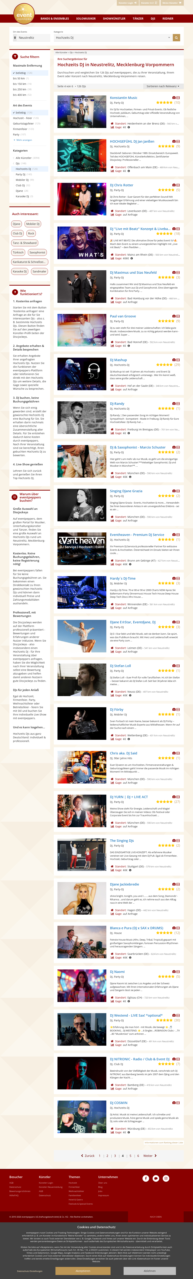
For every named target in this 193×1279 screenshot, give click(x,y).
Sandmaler (39, 271)
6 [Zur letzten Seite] (138, 1154)
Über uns (102, 1182)
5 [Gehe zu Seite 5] (131, 1154)
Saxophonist (37, 252)
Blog (100, 1187)
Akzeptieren (83, 1271)
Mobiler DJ (32, 224)
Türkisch (18, 252)
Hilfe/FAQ (14, 1195)
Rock (31, 233)
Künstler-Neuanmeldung (50, 1187)
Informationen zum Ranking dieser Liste (164, 1142)
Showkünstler (114, 18)
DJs (153, 18)
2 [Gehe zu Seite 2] (107, 1156)
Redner (168, 18)
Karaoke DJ (20, 271)
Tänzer (138, 18)
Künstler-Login (46, 1182)
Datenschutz (15, 1187)
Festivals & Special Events (81, 1203)
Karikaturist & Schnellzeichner (30, 262)
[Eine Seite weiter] (150, 1156)
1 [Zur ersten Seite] (99, 1156)
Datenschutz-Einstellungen (29, 1271)
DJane (16, 224)
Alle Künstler (61, 52)
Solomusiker (86, 18)
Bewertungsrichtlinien (19, 1191)
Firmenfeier (74, 1187)
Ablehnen (150, 1271)
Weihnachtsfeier (76, 1191)
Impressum (103, 1195)
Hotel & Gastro (76, 1199)
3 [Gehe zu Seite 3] (115, 1156)
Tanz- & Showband (25, 243)
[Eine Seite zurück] (87, 1156)
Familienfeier (75, 1195)
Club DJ (17, 233)
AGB (11, 1182)
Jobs (100, 1191)
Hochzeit (73, 1182)
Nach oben (156, 1216)
